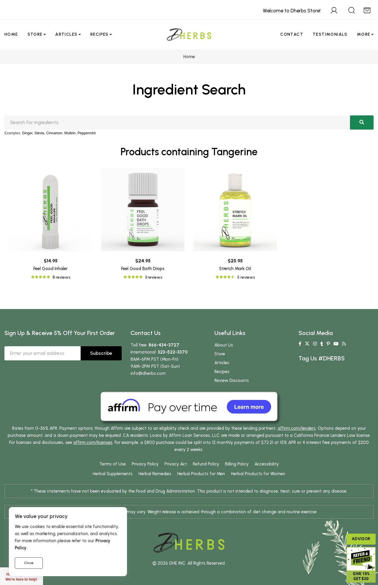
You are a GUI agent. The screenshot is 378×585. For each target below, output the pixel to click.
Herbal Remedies (155, 473)
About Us (223, 345)
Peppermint (87, 133)
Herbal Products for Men (201, 473)
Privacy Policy (145, 464)
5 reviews (246, 277)
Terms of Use (112, 464)
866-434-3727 (164, 345)
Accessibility (267, 464)
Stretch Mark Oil (235, 268)
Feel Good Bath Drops (142, 268)
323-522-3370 (173, 352)
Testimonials (330, 34)
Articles (66, 34)
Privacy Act (175, 464)
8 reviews (61, 277)
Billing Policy (237, 464)
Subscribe (101, 353)
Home (11, 34)
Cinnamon (54, 133)
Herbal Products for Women (258, 473)
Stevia (39, 133)
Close (29, 563)
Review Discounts (231, 380)
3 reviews (153, 277)
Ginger (27, 133)
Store (35, 34)
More (363, 34)
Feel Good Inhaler (50, 268)
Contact (291, 34)
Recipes (99, 34)
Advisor (361, 538)
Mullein (70, 133)
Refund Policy (206, 464)
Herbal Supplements (113, 473)
